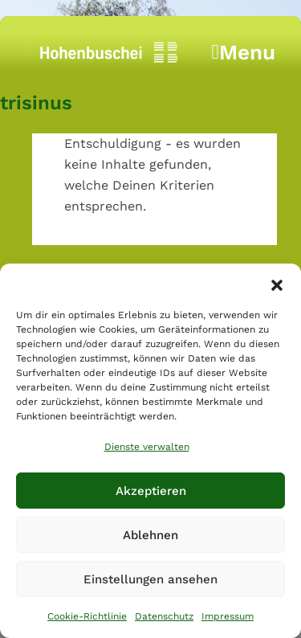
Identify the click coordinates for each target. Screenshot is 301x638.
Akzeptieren (151, 491)
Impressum (227, 616)
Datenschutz (164, 616)
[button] (277, 284)
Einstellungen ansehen (150, 579)
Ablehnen (150, 535)
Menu (244, 56)
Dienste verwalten (146, 446)
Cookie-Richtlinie (87, 616)
